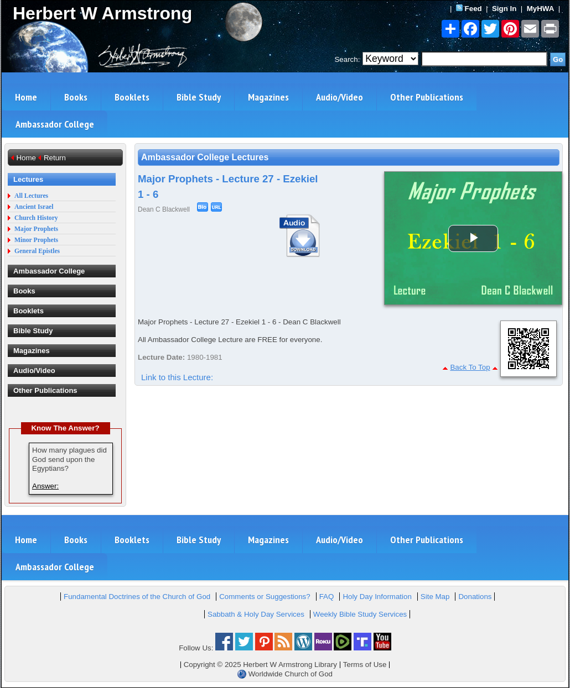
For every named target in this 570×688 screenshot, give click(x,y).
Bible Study (199, 97)
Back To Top (470, 367)
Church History (36, 218)
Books (75, 97)
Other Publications (426, 97)
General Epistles (37, 251)
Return (55, 158)
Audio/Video (339, 97)
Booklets (132, 97)
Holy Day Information (377, 596)
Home (26, 97)
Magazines (268, 97)
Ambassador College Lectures (204, 157)
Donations (474, 596)
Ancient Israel (33, 207)
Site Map (435, 596)
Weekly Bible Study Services (360, 614)
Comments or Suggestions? (264, 596)
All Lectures (31, 195)
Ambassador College (54, 124)
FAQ (326, 596)
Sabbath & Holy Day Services (256, 614)
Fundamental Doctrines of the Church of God (137, 596)
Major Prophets (36, 229)
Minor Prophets (36, 240)
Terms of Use (365, 664)
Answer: (45, 486)
